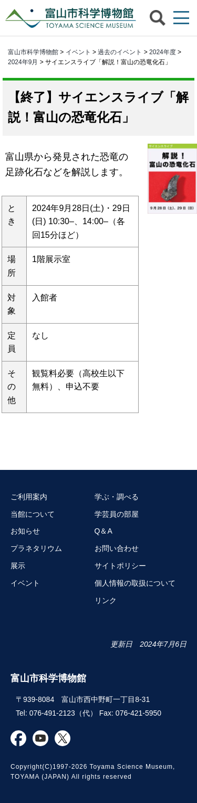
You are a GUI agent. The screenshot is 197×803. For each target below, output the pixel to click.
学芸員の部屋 (117, 514)
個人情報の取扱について (135, 583)
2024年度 (162, 52)
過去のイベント (120, 52)
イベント (78, 52)
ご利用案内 (29, 497)
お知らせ (25, 531)
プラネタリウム (36, 548)
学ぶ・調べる (117, 497)
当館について (33, 514)
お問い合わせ (117, 548)
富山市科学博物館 (68, 18)
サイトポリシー (120, 565)
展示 (18, 565)
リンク (106, 600)
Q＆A (103, 531)
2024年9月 (23, 62)
